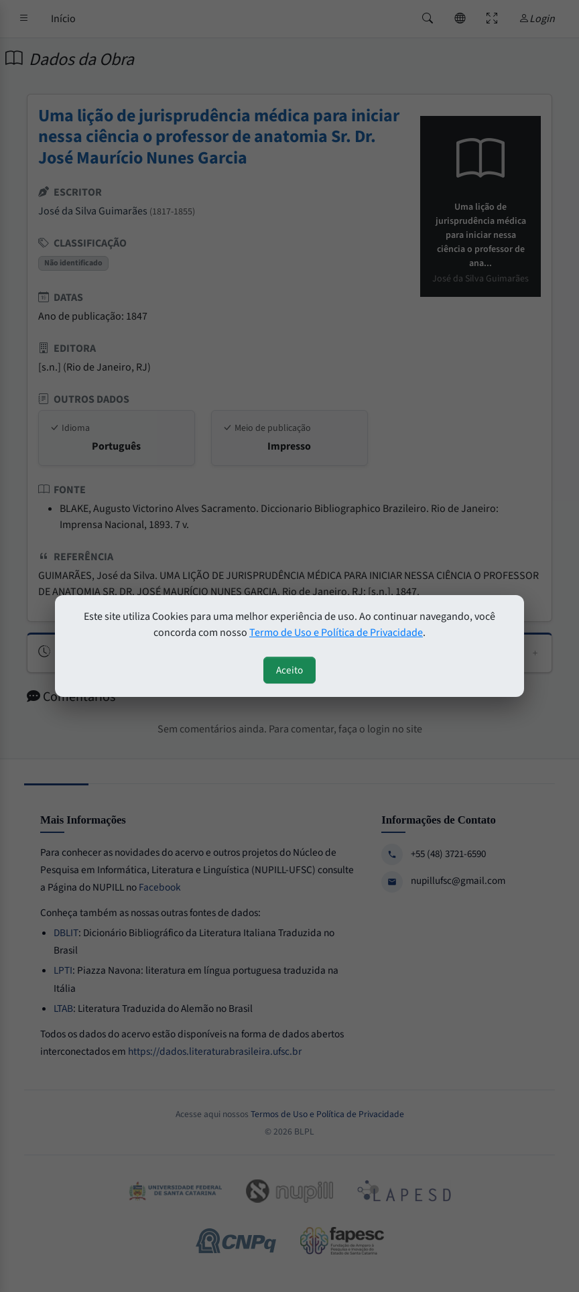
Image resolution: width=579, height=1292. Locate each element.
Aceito (289, 670)
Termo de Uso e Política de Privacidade (336, 632)
